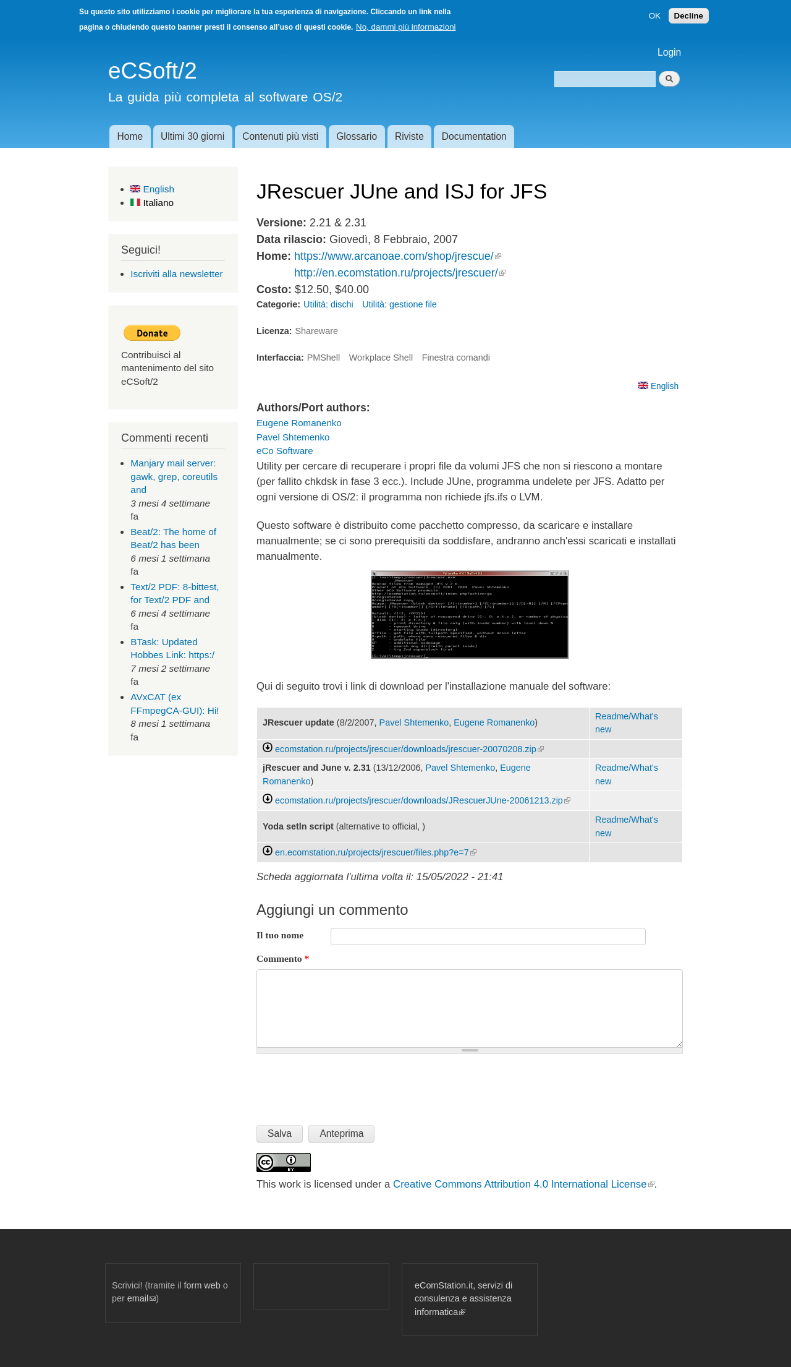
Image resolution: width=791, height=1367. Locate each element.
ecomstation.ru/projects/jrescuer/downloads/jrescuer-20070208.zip (409, 749)
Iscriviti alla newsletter (176, 273)
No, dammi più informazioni (405, 27)
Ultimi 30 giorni (192, 136)
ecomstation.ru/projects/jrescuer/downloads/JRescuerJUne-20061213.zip (422, 800)
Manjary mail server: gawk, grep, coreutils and (174, 476)
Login (669, 52)
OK (655, 15)
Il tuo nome (279, 935)
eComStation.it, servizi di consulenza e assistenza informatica (463, 1298)
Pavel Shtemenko (292, 437)
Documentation (474, 136)
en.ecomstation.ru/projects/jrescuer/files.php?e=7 (375, 852)
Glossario (356, 136)
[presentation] (350, 1084)
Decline (688, 15)
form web (202, 1285)
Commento (282, 958)
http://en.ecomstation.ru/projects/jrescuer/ (399, 273)
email (141, 1298)
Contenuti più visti (280, 136)
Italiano (152, 202)
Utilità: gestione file (399, 304)
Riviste (409, 136)
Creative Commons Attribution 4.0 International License (523, 1184)
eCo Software (284, 450)
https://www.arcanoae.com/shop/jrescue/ (397, 256)
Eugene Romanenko (299, 423)
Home (130, 136)
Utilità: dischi (328, 304)
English (152, 189)
